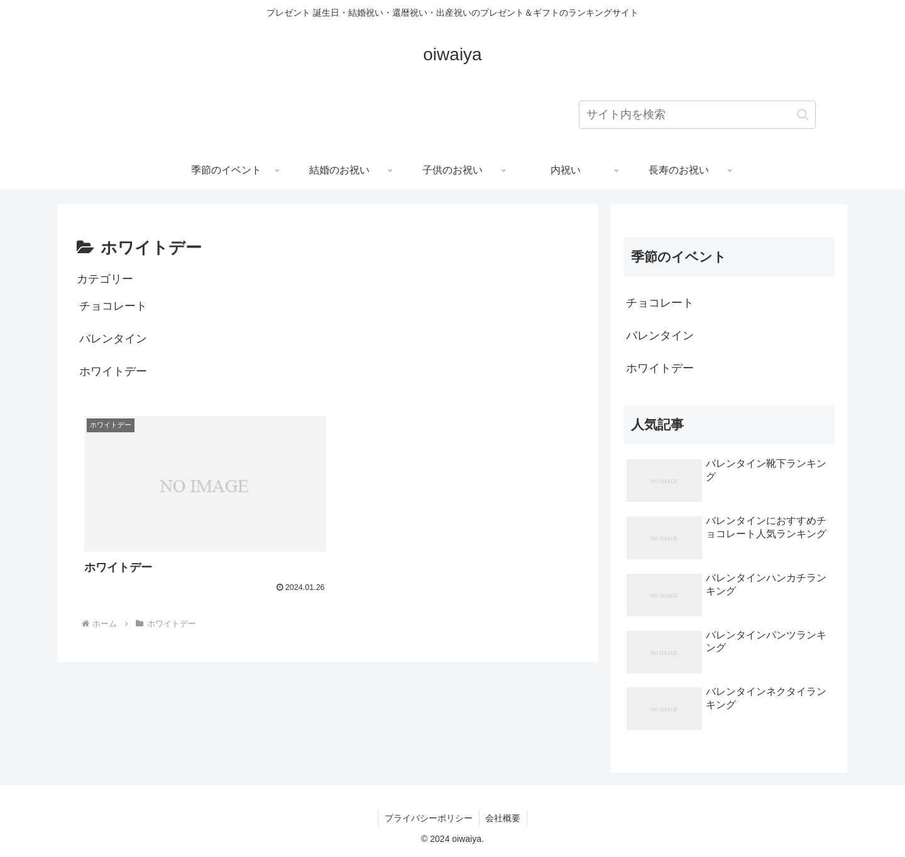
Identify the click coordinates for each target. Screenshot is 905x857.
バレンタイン (113, 338)
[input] (697, 115)
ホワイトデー (113, 371)
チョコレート (113, 306)
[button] (803, 114)
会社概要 (503, 818)
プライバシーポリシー (429, 818)
